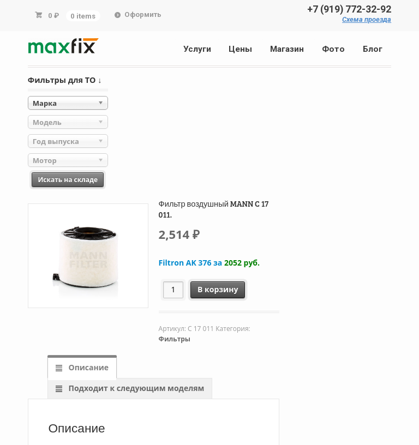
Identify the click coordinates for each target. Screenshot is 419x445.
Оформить (142, 14)
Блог (372, 49)
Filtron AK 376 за (209, 262)
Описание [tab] (88, 367)
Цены (240, 49)
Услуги (197, 49)
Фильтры (174, 339)
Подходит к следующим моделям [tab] (135, 388)
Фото (333, 49)
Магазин (287, 49)
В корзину (217, 289)
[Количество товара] (173, 289)
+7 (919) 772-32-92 (349, 9)
